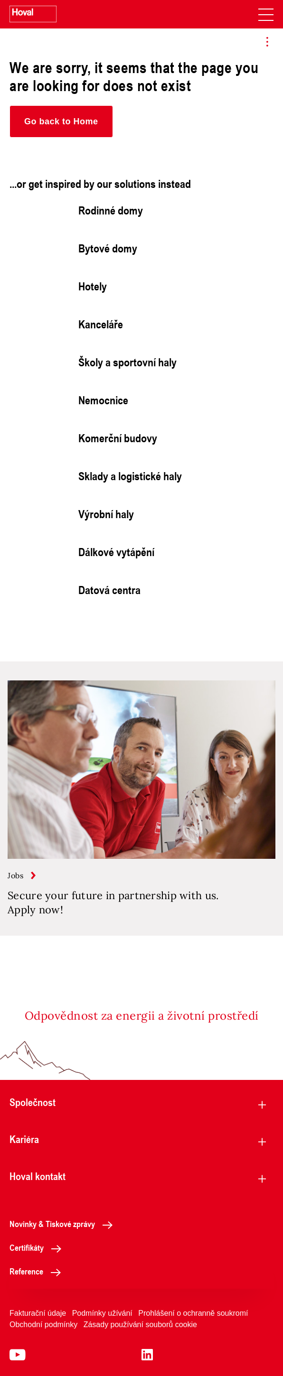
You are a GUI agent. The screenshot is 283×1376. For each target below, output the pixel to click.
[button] (61, 121)
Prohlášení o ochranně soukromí (193, 1313)
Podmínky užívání (102, 1313)
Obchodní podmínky (43, 1324)
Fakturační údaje (37, 1313)
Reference (37, 1271)
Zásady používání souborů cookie (140, 1324)
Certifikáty (37, 1247)
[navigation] (266, 14)
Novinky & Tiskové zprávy (63, 1224)
